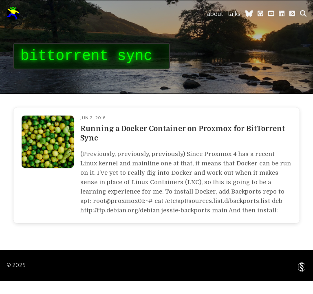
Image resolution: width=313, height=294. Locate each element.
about (215, 14)
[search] (303, 13)
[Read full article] (156, 165)
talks (234, 14)
